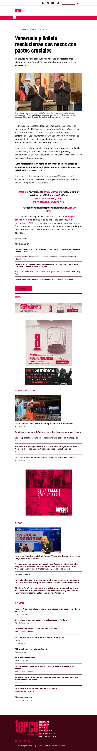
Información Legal (49, 733)
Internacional (31, 29)
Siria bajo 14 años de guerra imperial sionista (36, 688)
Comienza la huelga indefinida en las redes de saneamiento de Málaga (48, 432)
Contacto (44, 722)
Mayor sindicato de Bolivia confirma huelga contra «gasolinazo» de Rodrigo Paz (48, 273)
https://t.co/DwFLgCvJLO (48, 198)
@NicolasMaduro (53, 191)
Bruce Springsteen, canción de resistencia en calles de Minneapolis (46, 438)
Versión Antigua (47, 736)
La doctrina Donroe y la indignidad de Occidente (37, 628)
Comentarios (46, 730)
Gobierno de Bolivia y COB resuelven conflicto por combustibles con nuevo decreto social (47, 250)
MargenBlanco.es (27, 746)
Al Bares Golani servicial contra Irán (31, 649)
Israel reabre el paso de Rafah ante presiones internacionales (44, 423)
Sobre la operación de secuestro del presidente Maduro (41, 620)
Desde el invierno (23, 574)
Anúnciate (44, 728)
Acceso (62, 746)
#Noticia (23, 191)
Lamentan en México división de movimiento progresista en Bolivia (44, 279)
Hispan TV (19, 29)
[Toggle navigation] (14, 18)
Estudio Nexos (51, 746)
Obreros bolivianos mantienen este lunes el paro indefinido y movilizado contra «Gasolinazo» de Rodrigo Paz (46, 265)
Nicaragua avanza (23, 697)
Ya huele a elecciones (25, 657)
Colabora (44, 725)
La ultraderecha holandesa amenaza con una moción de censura (45, 457)
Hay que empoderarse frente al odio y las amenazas (39, 637)
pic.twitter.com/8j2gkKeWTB (48, 201)
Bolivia (18, 297)
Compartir (23, 288)
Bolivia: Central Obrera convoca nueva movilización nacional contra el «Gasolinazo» (45, 258)
